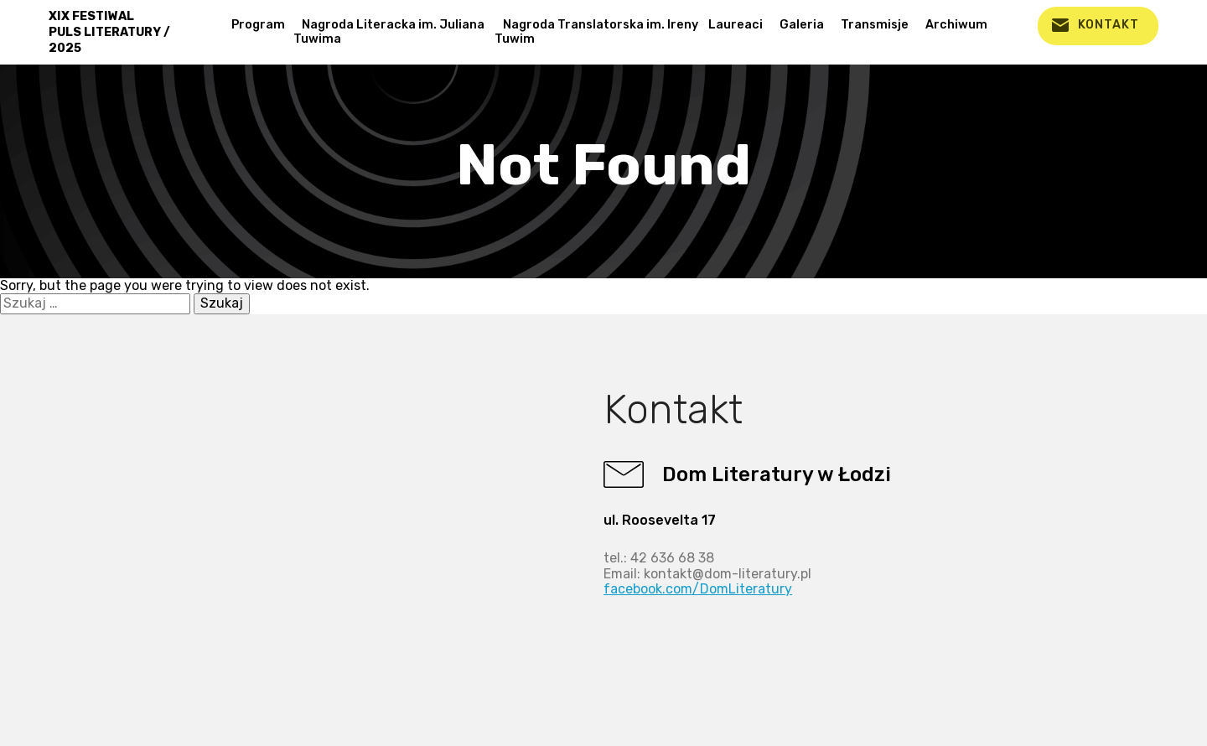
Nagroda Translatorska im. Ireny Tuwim (596, 32)
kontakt (1108, 25)
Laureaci (735, 25)
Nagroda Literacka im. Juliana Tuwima (388, 32)
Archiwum (956, 25)
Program (258, 25)
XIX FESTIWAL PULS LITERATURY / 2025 (109, 32)
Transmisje (875, 25)
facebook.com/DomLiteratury (698, 589)
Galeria (802, 25)
